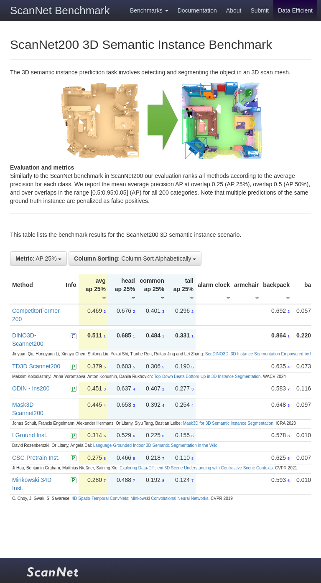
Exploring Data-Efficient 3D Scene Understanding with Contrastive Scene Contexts (196, 468)
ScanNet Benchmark (60, 10)
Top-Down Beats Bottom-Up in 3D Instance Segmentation (207, 376)
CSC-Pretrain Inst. (36, 457)
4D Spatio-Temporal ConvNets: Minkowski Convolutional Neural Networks (140, 498)
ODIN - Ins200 (30, 388)
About (234, 10)
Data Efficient (295, 10)
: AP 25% (38, 258)
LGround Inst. (30, 435)
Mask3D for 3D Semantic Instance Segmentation (228, 423)
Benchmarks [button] (149, 10)
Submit (259, 10)
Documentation (197, 10)
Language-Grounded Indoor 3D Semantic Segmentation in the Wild (155, 445)
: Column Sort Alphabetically (135, 258)
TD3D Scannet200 (36, 366)
